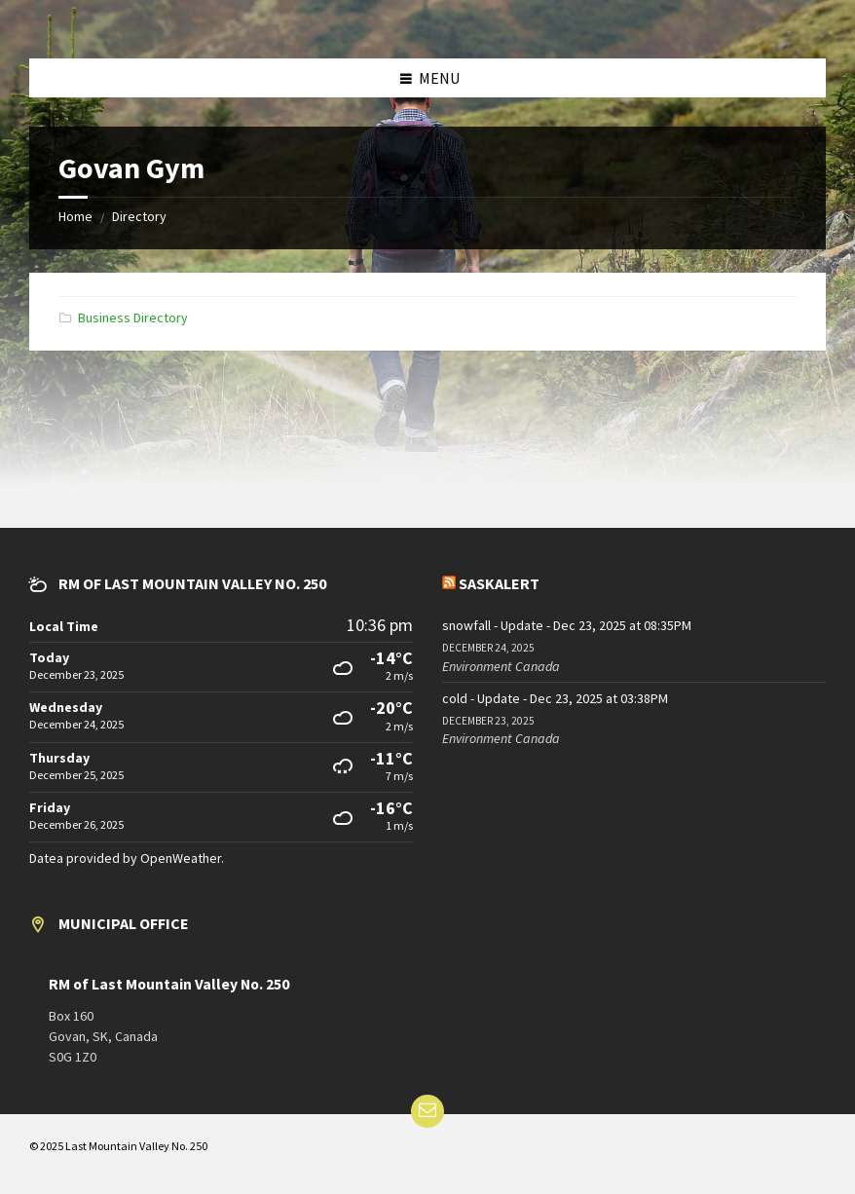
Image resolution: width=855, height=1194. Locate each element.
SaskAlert (499, 583)
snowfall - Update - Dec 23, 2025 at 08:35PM (566, 625)
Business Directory (133, 317)
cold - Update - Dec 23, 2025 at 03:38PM (555, 698)
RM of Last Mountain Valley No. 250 (169, 984)
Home (75, 216)
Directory (139, 216)
